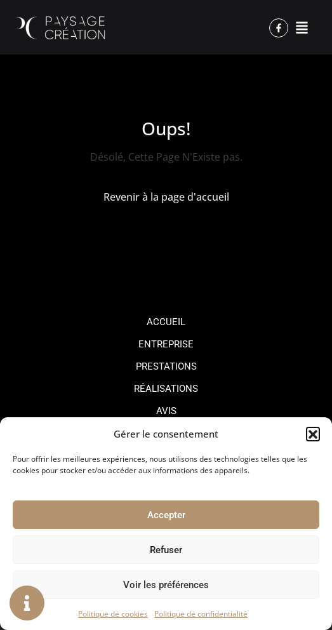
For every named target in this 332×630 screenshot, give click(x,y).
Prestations (166, 366)
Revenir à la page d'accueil (166, 197)
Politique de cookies (113, 613)
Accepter (166, 515)
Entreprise (166, 344)
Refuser (166, 550)
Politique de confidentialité (201, 613)
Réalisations (166, 388)
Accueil (166, 322)
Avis (166, 411)
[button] (313, 433)
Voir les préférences (166, 585)
